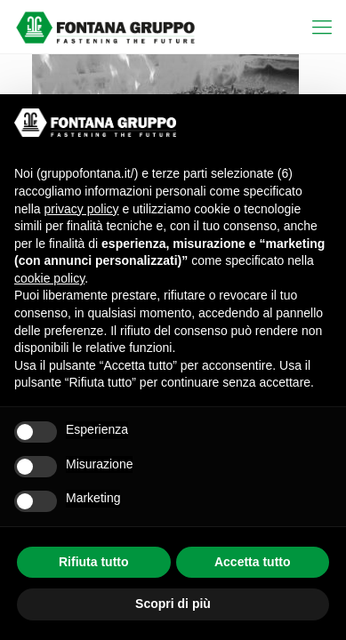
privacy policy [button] (81, 209)
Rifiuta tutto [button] (94, 562)
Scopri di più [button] (173, 603)
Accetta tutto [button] (252, 562)
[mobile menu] (322, 27)
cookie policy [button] (49, 278)
